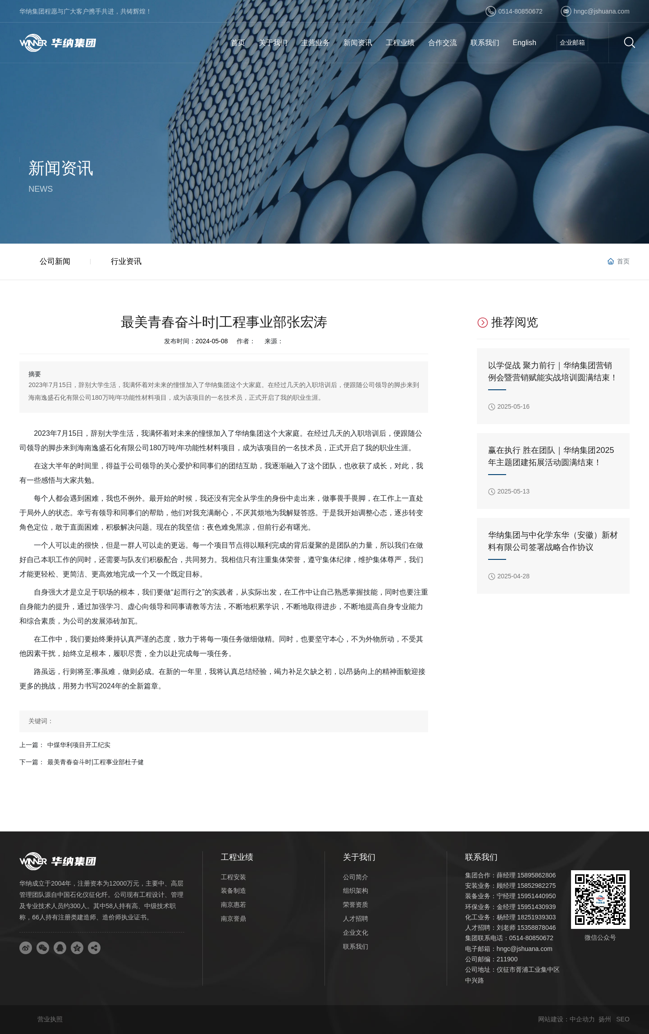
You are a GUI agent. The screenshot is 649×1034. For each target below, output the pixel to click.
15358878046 (536, 927)
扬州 (605, 1019)
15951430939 (536, 906)
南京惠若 (233, 904)
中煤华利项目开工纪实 (78, 744)
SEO (623, 1019)
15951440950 (536, 896)
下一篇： (32, 762)
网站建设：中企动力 (566, 1019)
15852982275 (536, 885)
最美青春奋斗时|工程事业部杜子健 (95, 762)
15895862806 (536, 875)
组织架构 (355, 890)
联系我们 (355, 946)
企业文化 (355, 932)
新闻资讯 (60, 168)
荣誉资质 (355, 904)
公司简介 (355, 877)
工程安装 (233, 877)
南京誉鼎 (233, 918)
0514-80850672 (520, 11)
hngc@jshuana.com (602, 11)
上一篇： (32, 744)
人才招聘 (355, 918)
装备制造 (233, 890)
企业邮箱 (572, 42)
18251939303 (536, 917)
